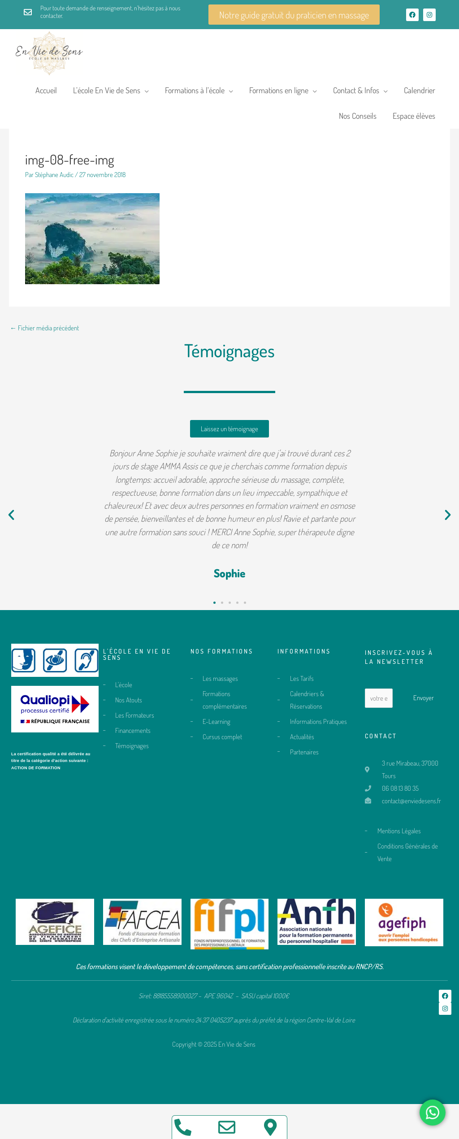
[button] (11, 550)
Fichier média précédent (44, 363)
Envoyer (423, 732)
